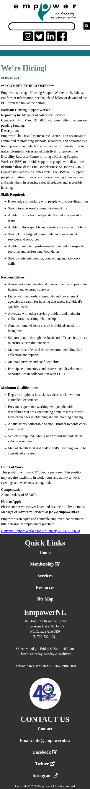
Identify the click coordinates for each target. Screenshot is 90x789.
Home (45, 552)
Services (45, 575)
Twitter (45, 763)
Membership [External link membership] (45, 564)
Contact (45, 728)
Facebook (45, 752)
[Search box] (41, 26)
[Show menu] (45, 53)
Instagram (45, 775)
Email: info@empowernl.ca (45, 740)
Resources (45, 587)
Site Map (45, 599)
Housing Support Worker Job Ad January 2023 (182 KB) (40, 531)
